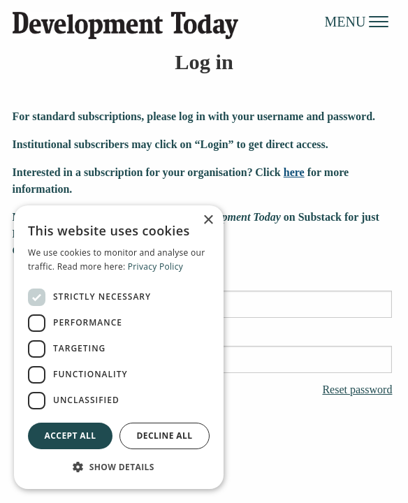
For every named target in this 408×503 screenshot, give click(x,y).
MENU (357, 21)
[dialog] (119, 347)
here (294, 172)
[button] (119, 466)
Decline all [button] (165, 436)
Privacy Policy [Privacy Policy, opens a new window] (155, 266)
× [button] (208, 220)
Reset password (357, 389)
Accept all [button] (70, 436)
